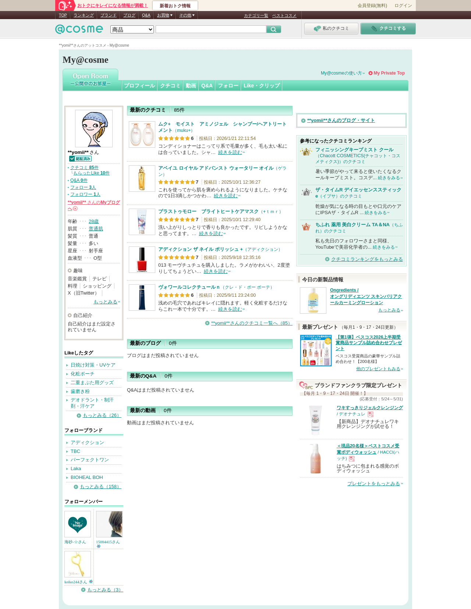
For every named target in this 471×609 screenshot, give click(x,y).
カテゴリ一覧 (256, 15)
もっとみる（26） (102, 415)
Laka (76, 468)
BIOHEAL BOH (87, 477)
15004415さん (108, 544)
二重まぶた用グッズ (92, 382)
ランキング (84, 15)
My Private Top (389, 73)
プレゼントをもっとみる (373, 483)
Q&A (146, 15)
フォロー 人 (83, 187)
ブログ (129, 15)
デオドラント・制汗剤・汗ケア (92, 403)
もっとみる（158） (100, 486)
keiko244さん (78, 582)
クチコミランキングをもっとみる (367, 259)
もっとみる (105, 301)
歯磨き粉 (80, 391)
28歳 (94, 221)
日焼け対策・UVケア (93, 365)
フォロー (228, 86)
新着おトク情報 (175, 5)
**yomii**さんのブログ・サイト (341, 120)
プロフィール (139, 86)
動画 (191, 86)
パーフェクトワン (90, 459)
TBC (75, 451)
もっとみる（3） (105, 589)
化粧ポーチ (83, 373)
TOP (63, 15)
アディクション (87, 442)
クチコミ (170, 86)
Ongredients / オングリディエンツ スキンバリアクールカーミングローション (366, 296)
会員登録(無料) (372, 5)
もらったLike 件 (91, 173)
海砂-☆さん (75, 542)
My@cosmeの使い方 (341, 73)
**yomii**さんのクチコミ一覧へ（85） (252, 323)
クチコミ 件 (84, 167)
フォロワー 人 (85, 194)
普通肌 (96, 228)
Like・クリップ (262, 86)
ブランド (108, 15)
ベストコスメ (284, 15)
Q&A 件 (79, 180)
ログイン (403, 5)
